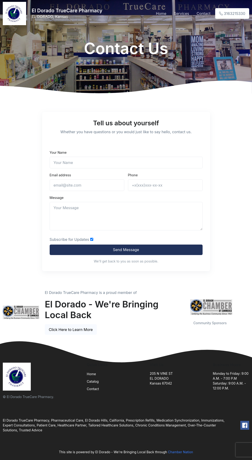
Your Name (58, 152)
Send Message (126, 249)
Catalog (93, 381)
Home (161, 13)
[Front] (15, 13)
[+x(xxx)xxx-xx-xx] (165, 185)
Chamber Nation (180, 452)
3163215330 (232, 13)
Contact (203, 13)
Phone (133, 175)
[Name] (126, 162)
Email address (60, 175)
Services (181, 13)
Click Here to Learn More (71, 329)
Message (57, 198)
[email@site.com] (87, 185)
